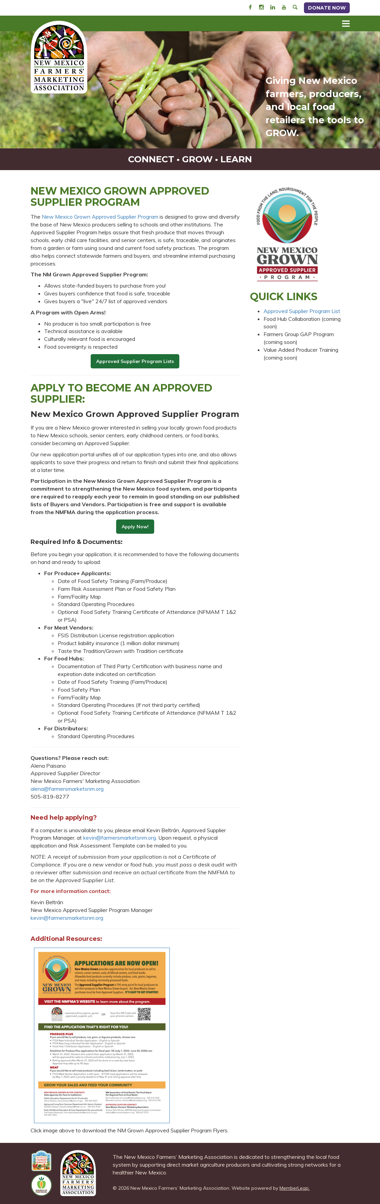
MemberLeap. (294, 1188)
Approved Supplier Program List (302, 311)
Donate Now (327, 8)
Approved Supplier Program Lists (135, 361)
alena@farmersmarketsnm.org (67, 788)
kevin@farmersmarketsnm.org (119, 837)
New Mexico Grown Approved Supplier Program (100, 216)
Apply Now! (135, 527)
